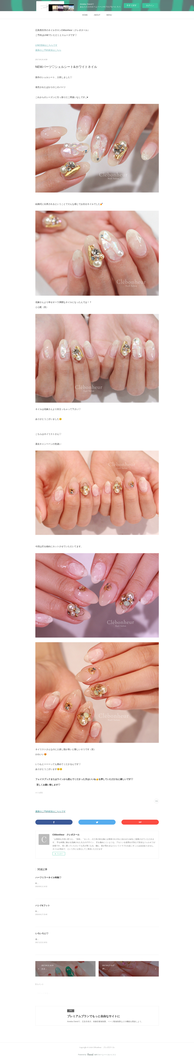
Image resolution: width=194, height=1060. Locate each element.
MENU (109, 15)
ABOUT (97, 15)
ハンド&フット (42, 905)
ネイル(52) (39, 793)
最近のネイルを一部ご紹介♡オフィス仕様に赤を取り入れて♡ (61, 939)
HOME (85, 15)
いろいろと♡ (41, 933)
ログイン (150, 5)
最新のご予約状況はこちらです (50, 811)
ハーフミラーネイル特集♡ (48, 877)
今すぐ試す (132, 5)
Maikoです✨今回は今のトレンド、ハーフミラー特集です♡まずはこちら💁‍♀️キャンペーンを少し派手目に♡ (80, 883)
